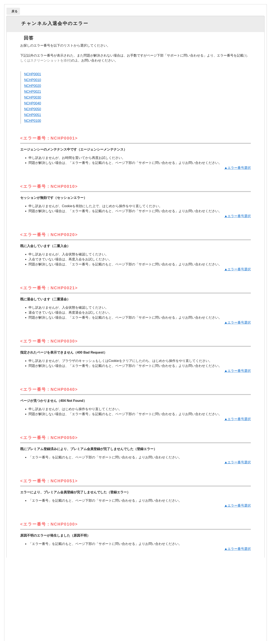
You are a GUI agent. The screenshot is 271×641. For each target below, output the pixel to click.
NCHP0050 (32, 109)
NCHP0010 (32, 80)
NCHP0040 (32, 103)
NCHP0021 (32, 91)
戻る (14, 11)
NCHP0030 (32, 97)
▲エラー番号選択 (237, 168)
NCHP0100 (32, 121)
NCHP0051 (32, 115)
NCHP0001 (32, 74)
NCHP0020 (32, 86)
